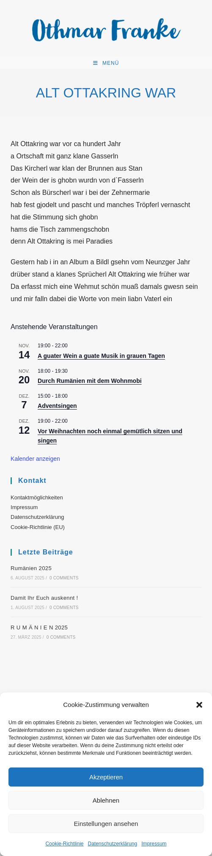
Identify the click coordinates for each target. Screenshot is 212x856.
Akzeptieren (106, 777)
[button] (199, 705)
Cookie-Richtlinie (64, 844)
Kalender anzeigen (35, 458)
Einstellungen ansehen (106, 823)
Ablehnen (106, 800)
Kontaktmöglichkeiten (37, 497)
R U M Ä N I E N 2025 (39, 627)
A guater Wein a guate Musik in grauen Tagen (101, 355)
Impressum (153, 844)
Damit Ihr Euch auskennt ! (44, 598)
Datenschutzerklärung (112, 844)
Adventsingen (57, 405)
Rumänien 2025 (31, 568)
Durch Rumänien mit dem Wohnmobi (90, 380)
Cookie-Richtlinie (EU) (38, 527)
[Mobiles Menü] (106, 63)
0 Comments (64, 578)
